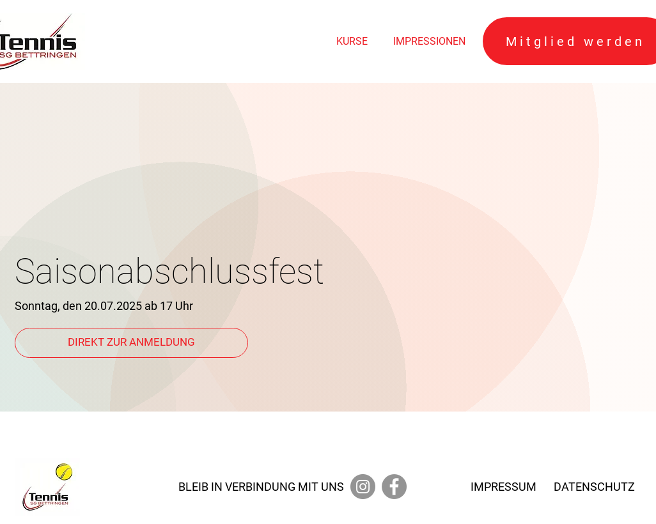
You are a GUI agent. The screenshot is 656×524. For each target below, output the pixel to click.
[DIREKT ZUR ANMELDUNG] (131, 343)
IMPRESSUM (503, 486)
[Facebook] (394, 486)
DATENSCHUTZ (594, 486)
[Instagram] (362, 486)
